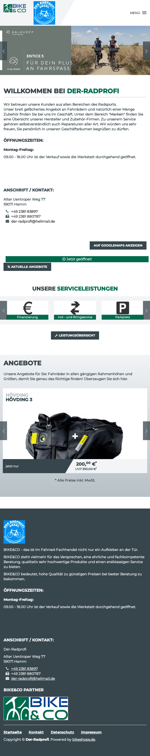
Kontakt (36, 732)
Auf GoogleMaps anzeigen (118, 245)
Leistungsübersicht (75, 335)
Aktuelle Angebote (27, 267)
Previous (3, 50)
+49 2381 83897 (24, 211)
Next (146, 50)
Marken (116, 114)
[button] (138, 13)
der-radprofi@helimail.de (33, 221)
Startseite (13, 732)
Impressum (91, 732)
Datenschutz (62, 732)
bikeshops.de (83, 739)
